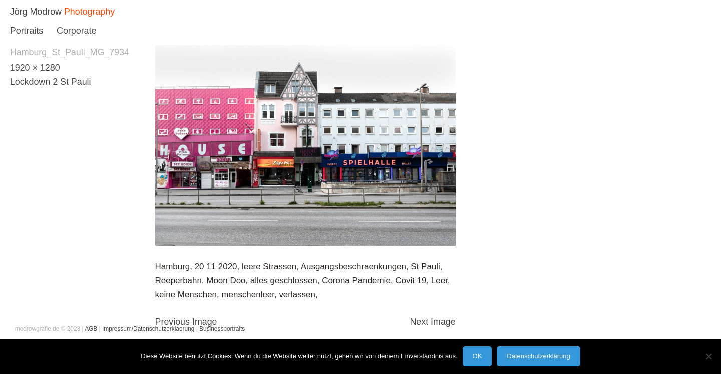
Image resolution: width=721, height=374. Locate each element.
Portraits (26, 31)
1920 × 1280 (35, 68)
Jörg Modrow (36, 12)
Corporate (76, 31)
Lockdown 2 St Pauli (50, 82)
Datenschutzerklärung (538, 356)
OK (477, 356)
